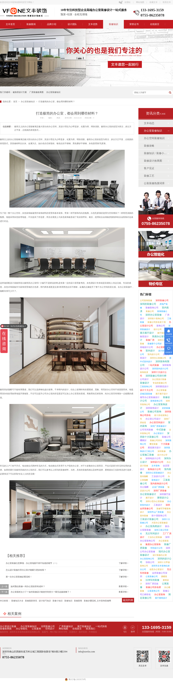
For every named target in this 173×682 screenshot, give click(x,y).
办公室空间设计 (157, 422)
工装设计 (157, 505)
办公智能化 (21, 629)
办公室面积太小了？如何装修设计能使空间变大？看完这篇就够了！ (41, 592)
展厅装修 (161, 333)
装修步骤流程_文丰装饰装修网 (97, 601)
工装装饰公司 (146, 386)
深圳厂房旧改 (151, 583)
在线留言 (154, 24)
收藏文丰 (154, 2)
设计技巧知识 (45, 601)
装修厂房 (149, 340)
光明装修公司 (48, 626)
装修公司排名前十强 (156, 322)
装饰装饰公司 (156, 401)
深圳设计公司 (156, 462)
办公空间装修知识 (154, 138)
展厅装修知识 (84, 626)
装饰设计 (155, 480)
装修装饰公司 (151, 307)
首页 (15, 102)
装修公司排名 (155, 440)
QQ (125, 629)
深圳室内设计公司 (160, 369)
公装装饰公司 (153, 591)
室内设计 (150, 350)
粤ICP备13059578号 (58, 632)
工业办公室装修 (154, 537)
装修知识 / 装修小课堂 (155, 153)
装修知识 (113, 24)
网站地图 (140, 2)
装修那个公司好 (154, 344)
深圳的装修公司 (148, 304)
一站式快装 (101, 626)
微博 (133, 629)
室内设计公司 (153, 354)
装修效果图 (6, 629)
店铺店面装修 (146, 394)
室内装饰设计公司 (159, 483)
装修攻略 (149, 145)
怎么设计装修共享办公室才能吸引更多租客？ (26, 570)
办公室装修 (161, 390)
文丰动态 (149, 123)
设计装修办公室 (159, 555)
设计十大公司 (146, 390)
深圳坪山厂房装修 (155, 512)
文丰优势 (92, 24)
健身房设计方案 (20, 92)
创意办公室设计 (156, 569)
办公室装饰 (159, 594)
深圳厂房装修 (160, 490)
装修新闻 (78, 601)
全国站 (127, 2)
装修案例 (31, 24)
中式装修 (161, 429)
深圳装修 (161, 451)
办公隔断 (144, 487)
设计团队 (72, 24)
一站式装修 (153, 365)
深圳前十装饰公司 (155, 318)
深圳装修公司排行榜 (155, 376)
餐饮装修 (153, 444)
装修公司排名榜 (153, 587)
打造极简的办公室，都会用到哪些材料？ (56, 102)
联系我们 (90, 629)
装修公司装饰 (154, 411)
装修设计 (144, 383)
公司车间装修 (146, 430)
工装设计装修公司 (149, 519)
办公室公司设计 (153, 419)
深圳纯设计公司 (153, 458)
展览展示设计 (154, 447)
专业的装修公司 (159, 383)
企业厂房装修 (158, 487)
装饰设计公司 (154, 469)
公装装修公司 (151, 576)
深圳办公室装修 (153, 315)
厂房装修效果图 (36, 92)
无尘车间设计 (152, 533)
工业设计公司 (157, 476)
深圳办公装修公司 (157, 358)
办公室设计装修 (159, 379)
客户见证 (149, 168)
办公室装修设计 (148, 494)
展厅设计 (149, 498)
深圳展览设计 (162, 386)
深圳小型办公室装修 (154, 501)
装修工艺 (149, 175)
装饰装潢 (144, 372)
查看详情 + (123, 586)
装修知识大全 (17, 601)
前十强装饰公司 (159, 515)
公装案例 (36, 629)
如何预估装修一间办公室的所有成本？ (28, 586)
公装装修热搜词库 (154, 183)
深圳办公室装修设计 (154, 473)
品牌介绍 (51, 24)
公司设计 (144, 379)
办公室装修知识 (53, 92)
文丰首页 (10, 24)
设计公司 (157, 329)
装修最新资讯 (31, 601)
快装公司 (149, 562)
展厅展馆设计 (160, 598)
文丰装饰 (155, 466)
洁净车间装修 (152, 580)
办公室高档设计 (153, 526)
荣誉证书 (134, 24)
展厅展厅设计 (161, 394)
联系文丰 (167, 2)
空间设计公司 (156, 548)
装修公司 (149, 311)
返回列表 (128, 600)
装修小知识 (57, 601)
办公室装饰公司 (147, 559)
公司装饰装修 (146, 300)
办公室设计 (158, 433)
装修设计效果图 (153, 160)
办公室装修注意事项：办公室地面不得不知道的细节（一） (32, 563)
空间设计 (49, 629)
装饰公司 (160, 326)
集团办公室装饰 (153, 544)
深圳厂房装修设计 (158, 426)
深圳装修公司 (162, 300)
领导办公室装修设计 (149, 397)
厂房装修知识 (66, 626)
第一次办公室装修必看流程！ (19, 577)
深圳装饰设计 (152, 408)
